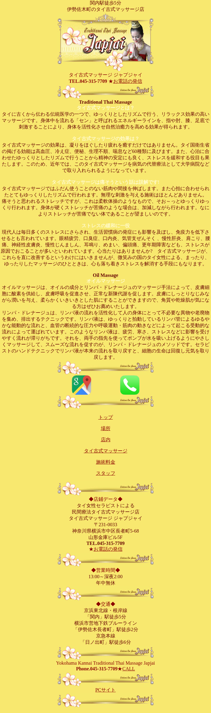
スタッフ (105, 473)
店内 (105, 439)
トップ (105, 417)
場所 (105, 428)
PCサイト (105, 689)
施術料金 (105, 462)
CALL (128, 668)
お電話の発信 (127, 81)
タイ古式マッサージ (105, 450)
